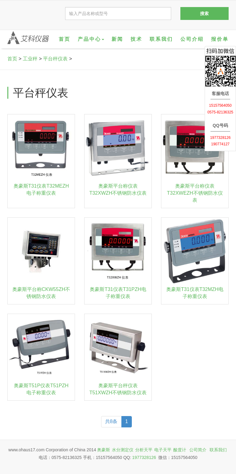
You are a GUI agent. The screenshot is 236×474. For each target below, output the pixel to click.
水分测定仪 (122, 449)
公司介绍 (192, 39)
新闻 (117, 39)
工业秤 (30, 58)
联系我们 (161, 39)
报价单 (220, 39)
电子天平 (162, 449)
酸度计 (179, 449)
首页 (64, 39)
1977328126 (144, 457)
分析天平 (143, 449)
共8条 (111, 421)
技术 (136, 39)
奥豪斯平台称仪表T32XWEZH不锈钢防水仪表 (194, 193)
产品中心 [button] (91, 39)
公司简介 (197, 449)
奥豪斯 (103, 449)
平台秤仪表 (55, 58)
